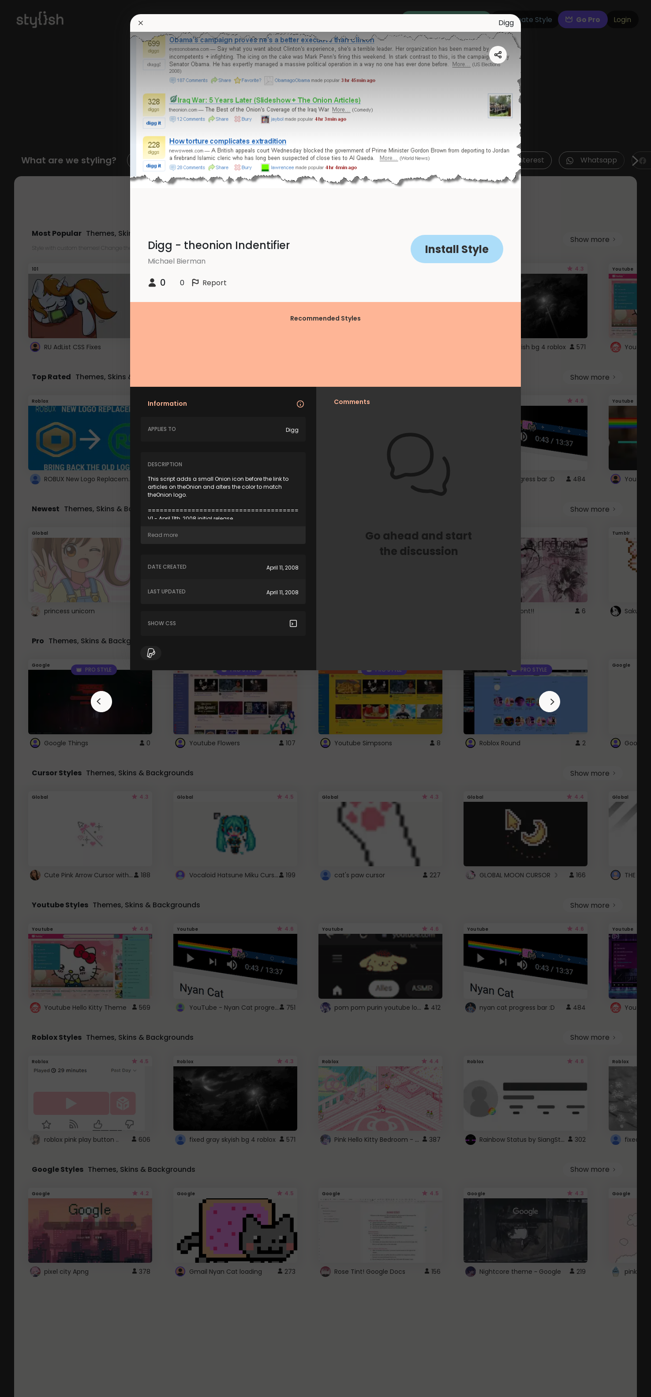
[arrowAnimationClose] (101, 702)
